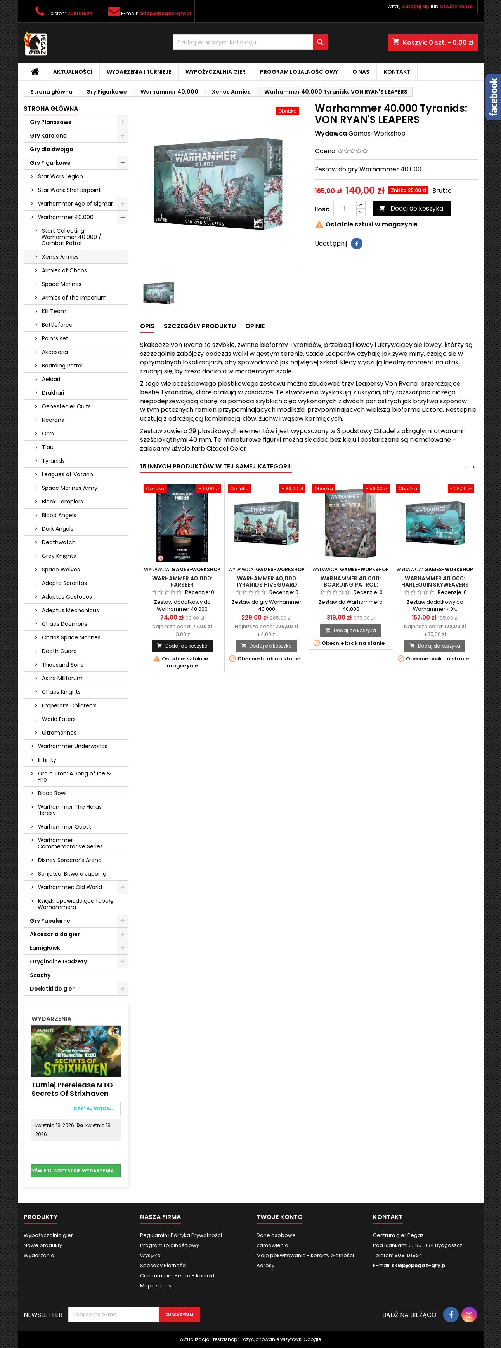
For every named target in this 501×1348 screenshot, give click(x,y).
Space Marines (61, 284)
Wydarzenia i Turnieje (139, 72)
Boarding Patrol (62, 365)
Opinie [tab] (255, 326)
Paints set (55, 338)
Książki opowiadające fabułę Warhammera (76, 904)
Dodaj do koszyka (411, 208)
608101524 (80, 13)
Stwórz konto (456, 6)
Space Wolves (61, 569)
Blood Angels (59, 515)
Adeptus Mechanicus (70, 610)
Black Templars (62, 501)
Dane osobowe (276, 1235)
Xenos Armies (60, 257)
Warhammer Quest (64, 827)
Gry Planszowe (51, 122)
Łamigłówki (46, 948)
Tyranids (53, 461)
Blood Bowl (52, 793)
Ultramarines (59, 733)
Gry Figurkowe (50, 163)
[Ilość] (345, 208)
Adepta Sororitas (64, 583)
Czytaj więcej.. (93, 1108)
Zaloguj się (415, 6)
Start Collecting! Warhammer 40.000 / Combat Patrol (71, 237)
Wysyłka (150, 1255)
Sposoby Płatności (163, 1265)
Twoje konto (280, 1216)
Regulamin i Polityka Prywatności (181, 1235)
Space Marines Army (69, 488)
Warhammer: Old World (70, 887)
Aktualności (72, 72)
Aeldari (51, 379)
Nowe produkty (43, 1245)
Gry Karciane (48, 135)
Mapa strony (156, 1285)
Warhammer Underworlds (72, 746)
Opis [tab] (147, 326)
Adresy (265, 1265)
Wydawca (331, 133)
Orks (48, 433)
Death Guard (59, 651)
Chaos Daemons (64, 624)
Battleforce (57, 325)
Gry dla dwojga (51, 149)
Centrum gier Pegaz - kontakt (177, 1275)
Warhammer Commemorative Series (70, 843)
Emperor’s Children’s (69, 705)
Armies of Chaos (64, 270)
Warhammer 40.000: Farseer (182, 582)
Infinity (47, 760)
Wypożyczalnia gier (215, 72)
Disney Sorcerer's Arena (70, 860)
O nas (360, 72)
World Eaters (59, 719)
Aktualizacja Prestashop (208, 1339)
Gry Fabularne (50, 921)
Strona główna (51, 108)
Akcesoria (55, 352)
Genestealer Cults (66, 406)
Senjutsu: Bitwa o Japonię (72, 874)
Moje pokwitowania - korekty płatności (305, 1255)
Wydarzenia (51, 1018)
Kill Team (54, 311)
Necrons (53, 420)
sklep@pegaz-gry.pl (165, 13)
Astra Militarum (62, 678)
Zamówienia (272, 1245)
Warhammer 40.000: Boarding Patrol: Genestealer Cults (351, 585)
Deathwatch (59, 542)
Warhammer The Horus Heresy (70, 810)
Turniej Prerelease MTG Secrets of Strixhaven (72, 1089)
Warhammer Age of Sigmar (75, 203)
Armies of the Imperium (74, 297)
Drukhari (53, 393)
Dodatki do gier (52, 989)
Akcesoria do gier (55, 934)
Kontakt (397, 72)
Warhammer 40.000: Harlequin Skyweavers (435, 582)
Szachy (40, 975)
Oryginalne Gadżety (58, 961)
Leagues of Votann (67, 474)
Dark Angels (57, 529)
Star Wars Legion (60, 176)
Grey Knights (59, 556)
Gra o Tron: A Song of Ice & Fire (74, 777)
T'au (48, 447)
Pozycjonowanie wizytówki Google (281, 1339)
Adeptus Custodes (67, 597)
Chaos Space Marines (71, 637)
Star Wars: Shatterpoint (69, 190)
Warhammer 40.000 (66, 217)
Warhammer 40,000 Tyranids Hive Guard (266, 582)
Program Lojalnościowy (299, 72)
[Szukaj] (250, 42)
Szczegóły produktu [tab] (200, 326)
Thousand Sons (62, 665)
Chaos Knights (61, 692)
